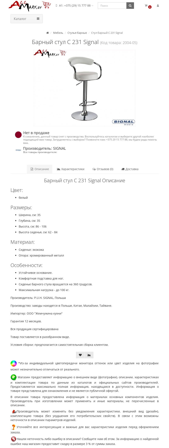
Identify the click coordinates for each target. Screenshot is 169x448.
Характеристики (70, 169)
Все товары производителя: (40, 152)
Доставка (130, 169)
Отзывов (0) (102, 169)
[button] (148, 5)
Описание (39, 169)
